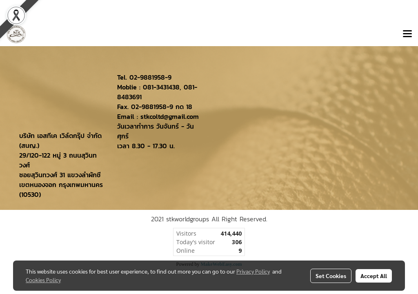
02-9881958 (147, 77)
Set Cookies (331, 275)
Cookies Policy (43, 279)
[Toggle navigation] (407, 34)
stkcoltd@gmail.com (169, 116)
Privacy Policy (253, 271)
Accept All (373, 275)
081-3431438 (161, 87)
